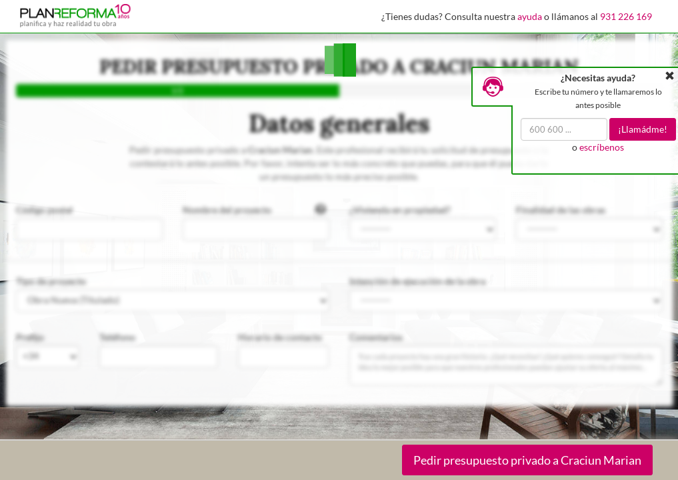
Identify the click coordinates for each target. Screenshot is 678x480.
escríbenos (601, 147)
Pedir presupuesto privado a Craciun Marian (527, 460)
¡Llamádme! (642, 129)
